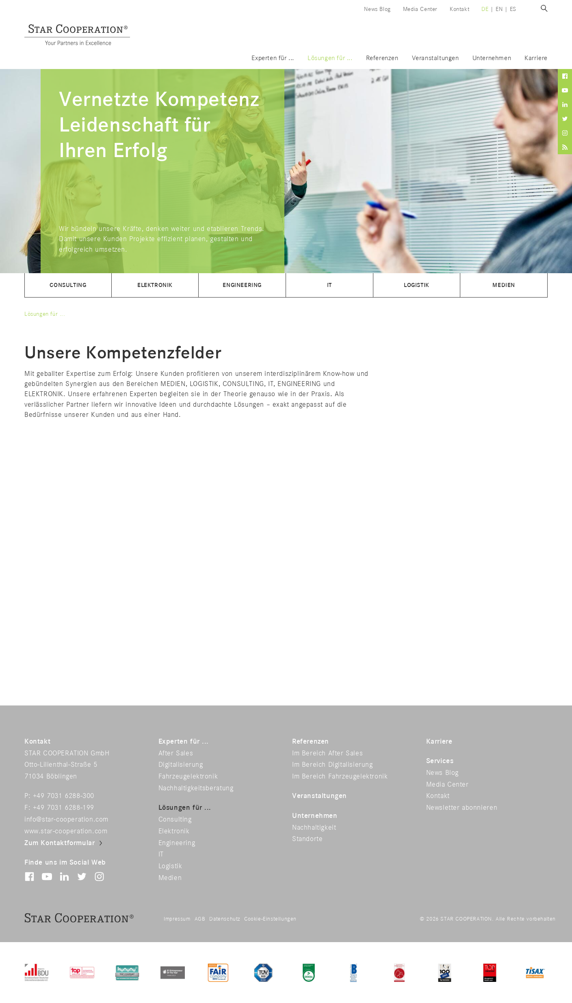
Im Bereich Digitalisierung (332, 764)
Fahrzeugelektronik (188, 776)
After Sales (175, 753)
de (484, 9)
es (513, 9)
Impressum (177, 919)
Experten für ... (272, 58)
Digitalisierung (180, 764)
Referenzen (382, 58)
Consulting (68, 285)
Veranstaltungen (435, 58)
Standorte (307, 839)
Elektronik (155, 285)
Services (440, 761)
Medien (503, 285)
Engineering (242, 285)
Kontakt (459, 9)
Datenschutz (224, 919)
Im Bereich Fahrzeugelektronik (340, 776)
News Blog (377, 9)
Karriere (536, 58)
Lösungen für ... (330, 58)
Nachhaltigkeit (314, 827)
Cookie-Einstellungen (270, 919)
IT (329, 285)
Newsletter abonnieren (462, 807)
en (499, 9)
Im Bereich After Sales (327, 753)
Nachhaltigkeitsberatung (196, 788)
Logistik (416, 285)
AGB (200, 919)
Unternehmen (491, 58)
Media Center (420, 9)
